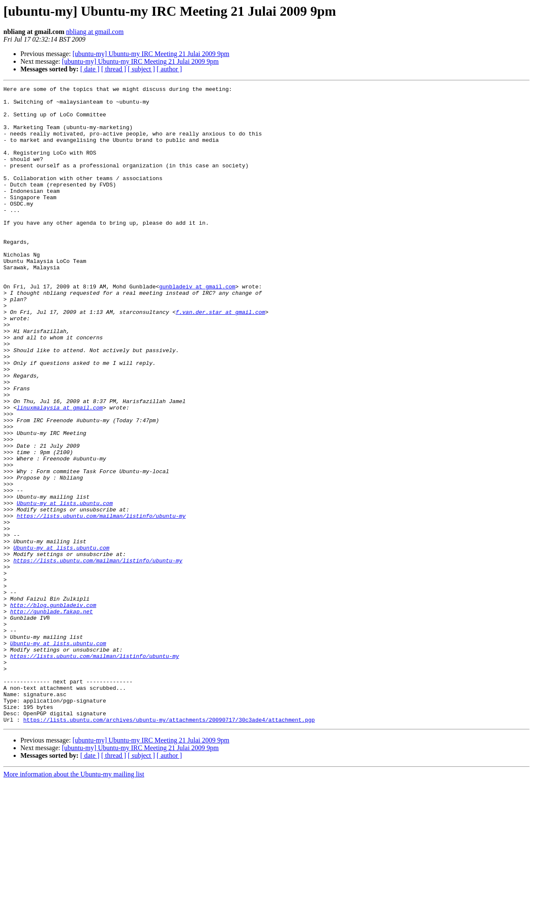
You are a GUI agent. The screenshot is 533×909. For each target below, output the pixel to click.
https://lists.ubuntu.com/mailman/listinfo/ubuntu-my (101, 602)
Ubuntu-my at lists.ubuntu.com (65, 587)
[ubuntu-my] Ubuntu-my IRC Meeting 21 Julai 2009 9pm (151, 53)
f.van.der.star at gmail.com (220, 357)
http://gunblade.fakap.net (51, 717)
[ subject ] (141, 69)
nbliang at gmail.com (95, 31)
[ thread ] (113, 69)
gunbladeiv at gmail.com (197, 327)
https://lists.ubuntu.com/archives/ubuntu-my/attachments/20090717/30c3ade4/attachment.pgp (169, 847)
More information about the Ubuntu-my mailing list (73, 901)
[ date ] (89, 69)
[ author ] (169, 69)
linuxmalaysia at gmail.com (60, 472)
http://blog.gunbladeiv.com (53, 709)
